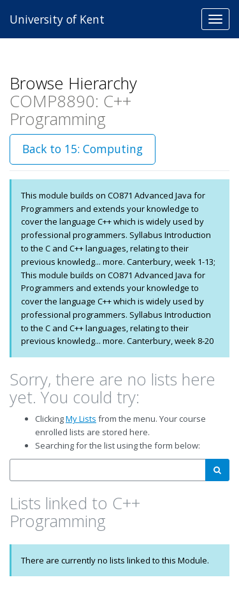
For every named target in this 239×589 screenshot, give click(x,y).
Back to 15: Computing (82, 148)
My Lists (81, 418)
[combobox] (108, 470)
